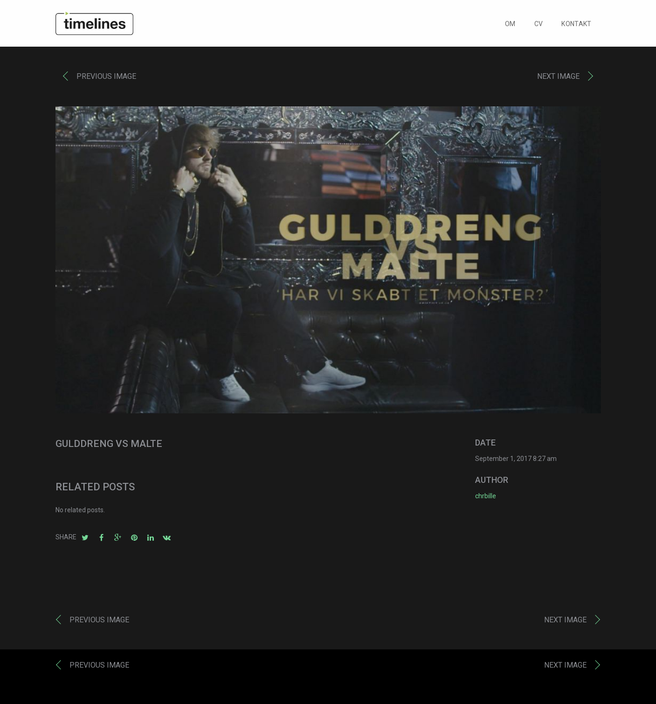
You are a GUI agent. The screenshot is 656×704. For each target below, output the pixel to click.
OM (510, 26)
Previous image (106, 78)
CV (538, 26)
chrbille (485, 498)
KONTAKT (576, 26)
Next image (558, 78)
